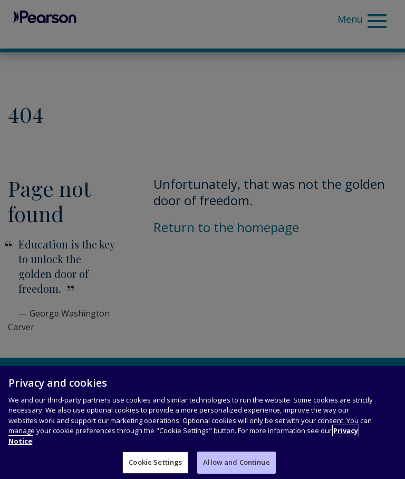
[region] (202, 422)
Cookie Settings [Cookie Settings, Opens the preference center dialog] (155, 462)
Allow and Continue (236, 462)
